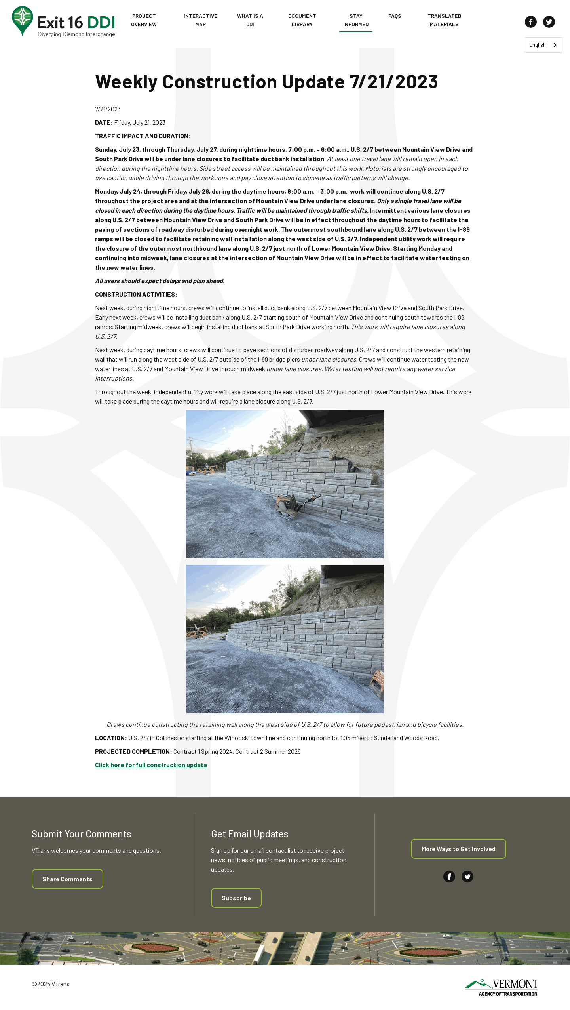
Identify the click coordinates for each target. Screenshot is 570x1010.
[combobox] (543, 45)
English (537, 45)
